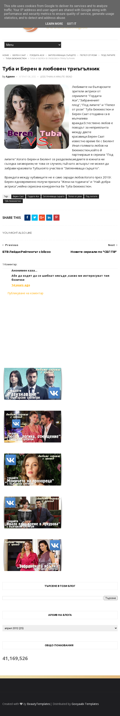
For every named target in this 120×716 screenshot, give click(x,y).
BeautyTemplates (38, 704)
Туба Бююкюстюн (16, 58)
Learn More (54, 23)
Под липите (108, 55)
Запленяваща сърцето (62, 55)
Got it (71, 23)
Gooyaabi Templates (85, 704)
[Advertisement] (60, 329)
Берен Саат (19, 55)
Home (5, 55)
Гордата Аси (37, 55)
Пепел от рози (88, 55)
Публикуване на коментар (25, 293)
